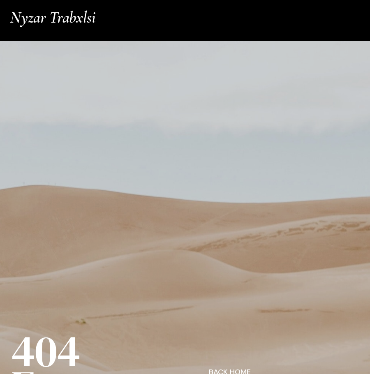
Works (329, 9)
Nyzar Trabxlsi (53, 17)
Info (355, 9)
